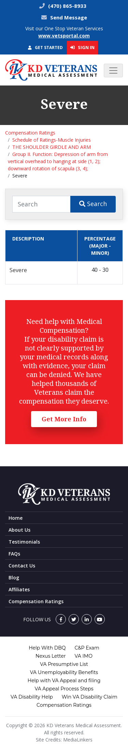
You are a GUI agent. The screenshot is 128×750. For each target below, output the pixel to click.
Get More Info (64, 419)
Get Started (45, 47)
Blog (14, 577)
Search (93, 204)
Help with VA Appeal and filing (64, 680)
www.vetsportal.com (64, 35)
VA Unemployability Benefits (64, 672)
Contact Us (22, 565)
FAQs (14, 553)
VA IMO (84, 656)
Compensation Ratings (30, 132)
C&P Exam (87, 648)
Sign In (82, 47)
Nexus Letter (50, 656)
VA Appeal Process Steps (63, 689)
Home (16, 518)
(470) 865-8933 (66, 5)
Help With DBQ (47, 648)
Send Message (68, 17)
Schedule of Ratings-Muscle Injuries (51, 140)
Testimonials (24, 541)
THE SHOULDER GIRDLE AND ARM (51, 147)
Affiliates (19, 589)
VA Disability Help (32, 697)
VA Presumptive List (64, 664)
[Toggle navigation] (113, 70)
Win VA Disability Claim (89, 697)
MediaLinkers (78, 739)
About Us (19, 530)
